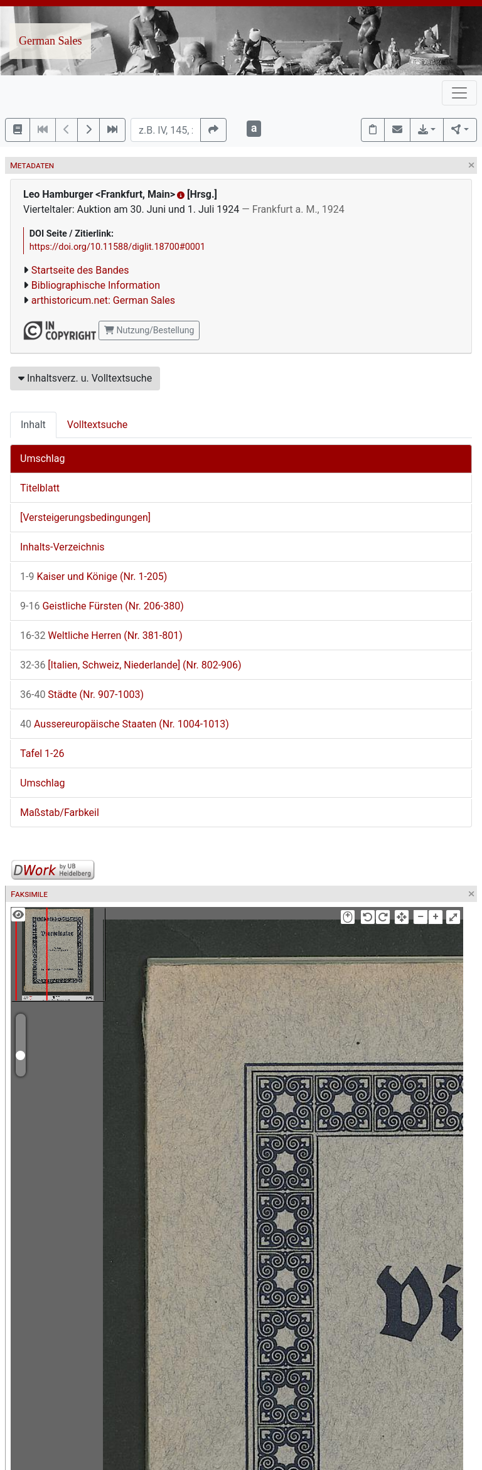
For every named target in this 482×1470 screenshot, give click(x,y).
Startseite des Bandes (80, 270)
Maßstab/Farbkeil (59, 812)
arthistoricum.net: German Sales (103, 300)
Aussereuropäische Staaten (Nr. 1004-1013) (124, 724)
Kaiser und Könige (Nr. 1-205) (93, 576)
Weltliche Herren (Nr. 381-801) (101, 635)
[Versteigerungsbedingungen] (85, 517)
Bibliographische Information (95, 285)
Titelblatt (40, 488)
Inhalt (33, 425)
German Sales (50, 41)
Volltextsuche (97, 425)
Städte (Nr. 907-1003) (82, 694)
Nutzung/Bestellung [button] (149, 330)
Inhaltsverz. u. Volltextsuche (85, 378)
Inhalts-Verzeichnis (62, 547)
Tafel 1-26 (42, 753)
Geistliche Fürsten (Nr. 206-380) (102, 606)
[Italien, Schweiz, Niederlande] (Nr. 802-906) (131, 665)
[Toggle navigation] (459, 92)
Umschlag (42, 458)
